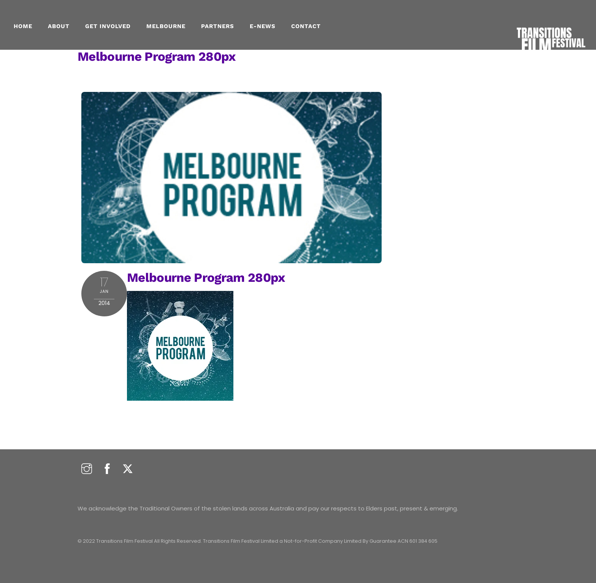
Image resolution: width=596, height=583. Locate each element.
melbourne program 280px (157, 56)
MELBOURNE (165, 26)
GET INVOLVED (108, 26)
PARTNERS (217, 26)
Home (23, 26)
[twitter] (128, 469)
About (59, 26)
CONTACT (306, 26)
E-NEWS (263, 26)
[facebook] (107, 469)
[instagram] (87, 469)
